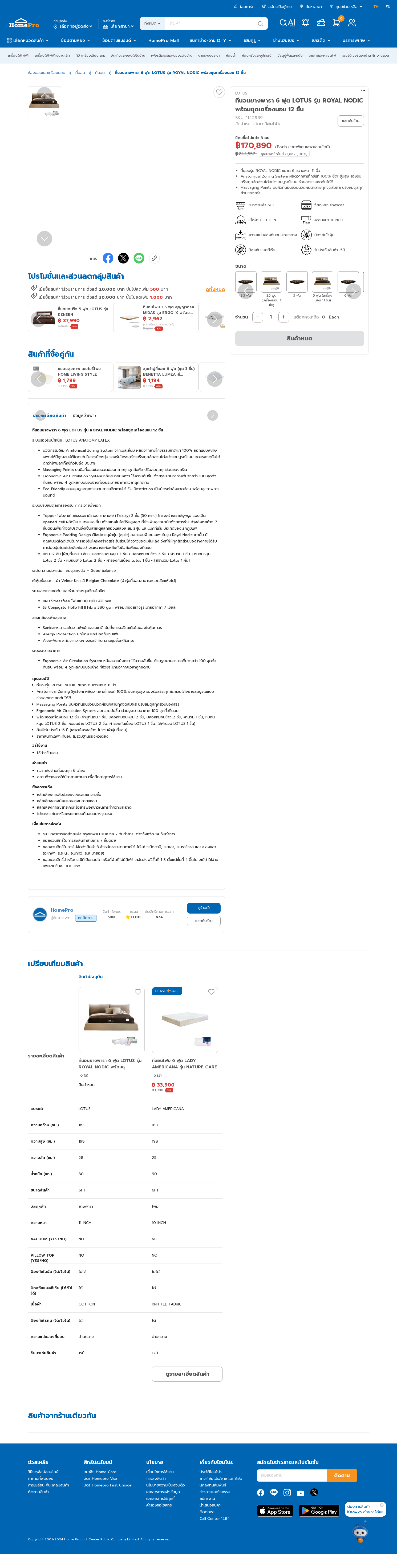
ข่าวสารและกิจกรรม (215, 1492)
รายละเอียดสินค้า (49, 415)
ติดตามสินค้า (38, 1492)
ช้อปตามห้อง (73, 40)
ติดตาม (342, 1475)
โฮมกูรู (250, 40)
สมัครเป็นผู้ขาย (277, 7)
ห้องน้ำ (231, 55)
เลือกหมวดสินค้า (28, 40)
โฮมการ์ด (244, 7)
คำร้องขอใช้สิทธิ (159, 1505)
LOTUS (241, 93)
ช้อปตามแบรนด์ (116, 40)
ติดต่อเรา (207, 1512)
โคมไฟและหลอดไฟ (322, 55)
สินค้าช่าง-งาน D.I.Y (207, 40)
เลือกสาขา (119, 26)
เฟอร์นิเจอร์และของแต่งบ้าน (171, 55)
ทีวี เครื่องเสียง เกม (90, 55)
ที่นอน (80, 73)
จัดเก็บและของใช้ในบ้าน (128, 55)
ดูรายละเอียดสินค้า (187, 1374)
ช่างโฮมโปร (283, 40)
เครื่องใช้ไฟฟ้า (18, 55)
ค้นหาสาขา (310, 7)
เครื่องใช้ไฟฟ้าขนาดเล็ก (52, 55)
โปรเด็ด (318, 40)
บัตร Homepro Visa (100, 1478)
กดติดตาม (86, 917)
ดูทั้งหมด (215, 290)
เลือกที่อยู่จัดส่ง (73, 26)
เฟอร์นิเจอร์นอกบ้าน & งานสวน (365, 55)
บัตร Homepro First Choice (108, 1485)
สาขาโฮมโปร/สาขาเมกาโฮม (221, 1478)
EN (388, 7)
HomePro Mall (163, 40)
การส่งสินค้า (156, 1478)
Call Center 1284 (215, 1518)
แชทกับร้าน (204, 921)
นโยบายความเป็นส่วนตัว (165, 1485)
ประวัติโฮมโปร (211, 1472)
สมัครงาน (207, 1498)
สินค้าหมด (300, 338)
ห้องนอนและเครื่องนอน (46, 73)
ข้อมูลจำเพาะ (84, 415)
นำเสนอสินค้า (210, 1505)
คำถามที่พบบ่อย (40, 1478)
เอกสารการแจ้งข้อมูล (163, 1492)
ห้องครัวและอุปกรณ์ (257, 55)
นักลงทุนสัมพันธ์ (213, 1485)
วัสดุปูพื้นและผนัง (290, 55)
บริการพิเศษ (354, 40)
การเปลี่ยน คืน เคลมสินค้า (48, 1485)
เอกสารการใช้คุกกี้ (160, 1498)
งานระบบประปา (209, 55)
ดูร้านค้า (204, 908)
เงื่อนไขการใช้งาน (160, 1472)
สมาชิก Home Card (100, 1472)
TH (376, 7)
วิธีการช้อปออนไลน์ (43, 1472)
